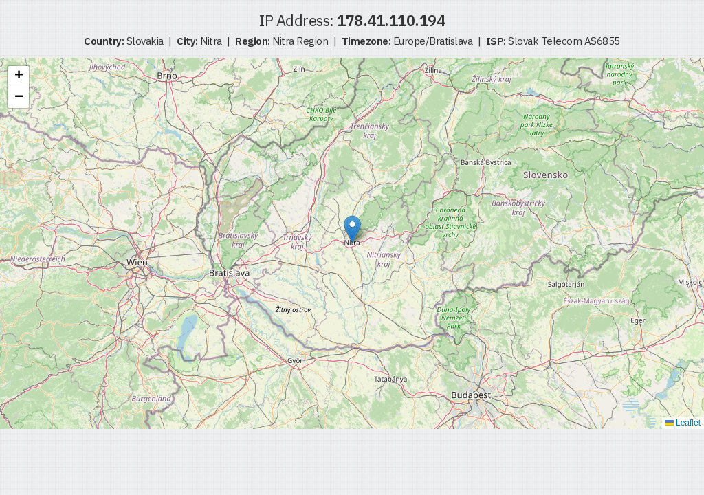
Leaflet (683, 423)
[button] (352, 229)
